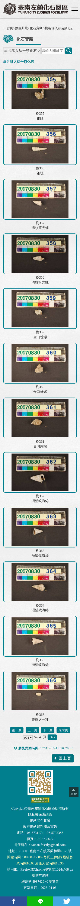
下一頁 (47, 730)
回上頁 (64, 758)
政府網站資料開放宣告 (40, 826)
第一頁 (17, 730)
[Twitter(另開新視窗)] (66, 901)
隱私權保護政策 (40, 814)
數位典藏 (21, 28)
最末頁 (63, 730)
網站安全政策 (40, 820)
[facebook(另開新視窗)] (13, 901)
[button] (74, 9)
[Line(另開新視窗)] (40, 901)
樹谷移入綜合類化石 (59, 28)
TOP (73, 794)
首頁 (10, 28)
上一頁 (32, 730)
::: (4, 28)
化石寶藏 (36, 28)
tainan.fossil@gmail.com (48, 845)
